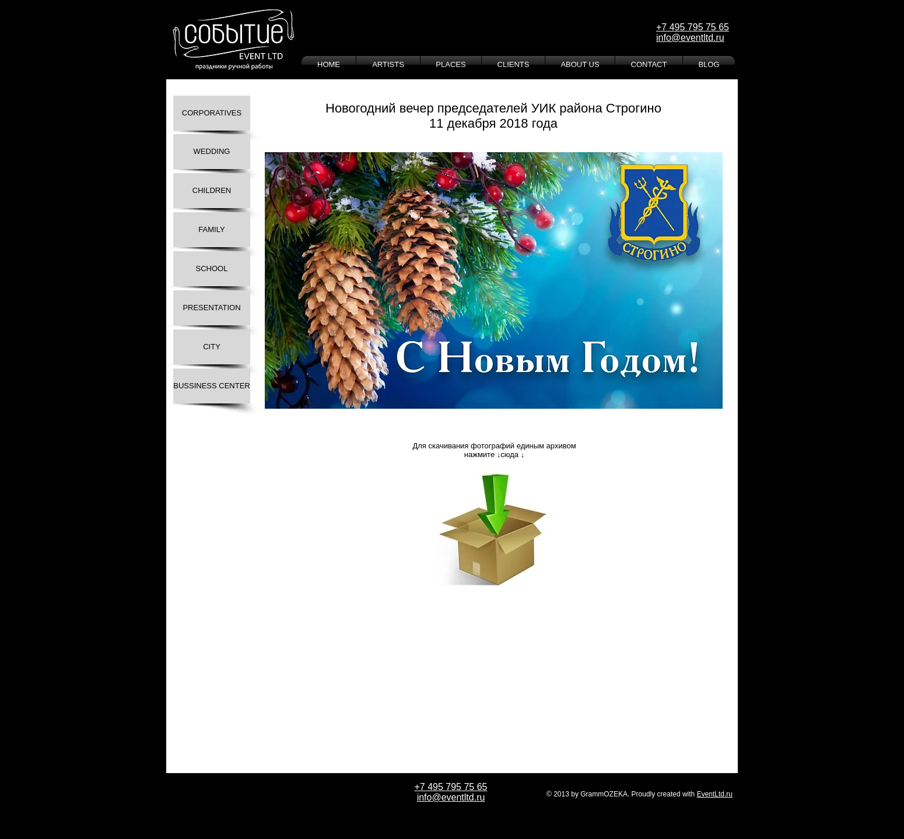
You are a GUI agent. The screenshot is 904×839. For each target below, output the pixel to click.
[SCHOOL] (211, 268)
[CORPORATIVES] (211, 113)
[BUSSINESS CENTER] (211, 385)
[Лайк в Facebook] (304, 624)
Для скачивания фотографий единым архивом (494, 445)
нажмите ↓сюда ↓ (494, 454)
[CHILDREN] (211, 190)
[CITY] (211, 346)
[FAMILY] (211, 229)
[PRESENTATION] (211, 307)
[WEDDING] (211, 151)
